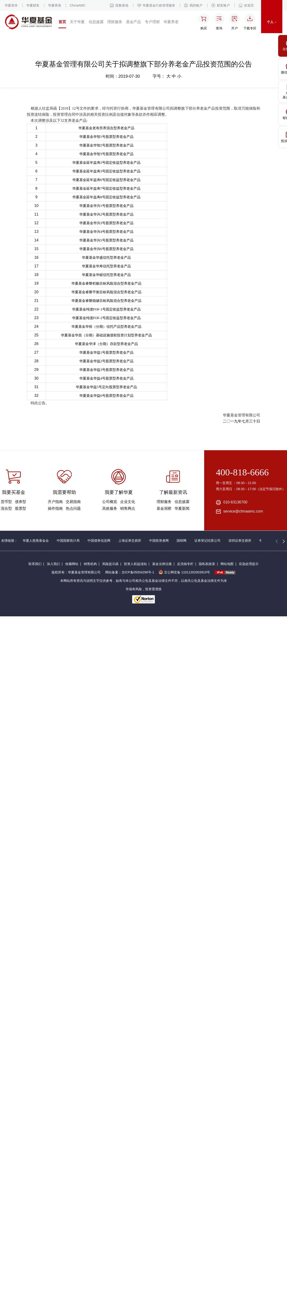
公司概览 (109, 502)
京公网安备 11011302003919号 (184, 572)
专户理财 (152, 22)
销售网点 (127, 508)
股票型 (20, 508)
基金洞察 (164, 508)
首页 (62, 22)
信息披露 (96, 22)
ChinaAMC (78, 5)
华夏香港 (54, 5)
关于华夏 (77, 22)
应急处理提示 (249, 564)
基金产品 (133, 22)
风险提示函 (110, 564)
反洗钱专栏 (185, 564)
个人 (271, 22)
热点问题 (73, 508)
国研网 (181, 540)
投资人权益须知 (135, 564)
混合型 (6, 508)
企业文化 (127, 502)
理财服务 (114, 22)
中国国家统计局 (68, 540)
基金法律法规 (162, 564)
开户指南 (55, 502)
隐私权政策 (207, 564)
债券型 (20, 502)
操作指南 (55, 508)
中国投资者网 (159, 540)
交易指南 (73, 502)
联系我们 (35, 564)
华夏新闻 (182, 508)
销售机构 (90, 564)
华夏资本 (11, 5)
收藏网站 (71, 564)
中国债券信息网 (99, 540)
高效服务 (109, 508)
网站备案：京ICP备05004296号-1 (129, 572)
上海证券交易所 (129, 540)
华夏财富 (32, 5)
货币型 (6, 502)
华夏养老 (171, 22)
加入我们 (53, 564)
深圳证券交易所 (239, 540)
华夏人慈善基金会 (36, 540)
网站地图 (227, 564)
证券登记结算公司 (207, 540)
